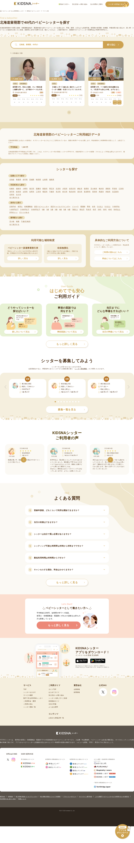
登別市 (94, 192)
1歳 (47, 209)
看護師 (82, 207)
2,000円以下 (24, 209)
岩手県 (25, 180)
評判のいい (13, 212)
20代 (99, 209)
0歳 (43, 209)
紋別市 (18, 192)
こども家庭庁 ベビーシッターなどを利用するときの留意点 (112, 796)
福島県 (51, 180)
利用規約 (10, 796)
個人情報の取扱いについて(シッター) (27, 796)
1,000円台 (116, 207)
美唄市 (108, 189)
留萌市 (86, 189)
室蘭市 (38, 189)
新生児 (82, 209)
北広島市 (115, 192)
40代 (110, 209)
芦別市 (114, 189)
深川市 (79, 192)
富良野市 (87, 192)
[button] (55, 401)
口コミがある (24, 212)
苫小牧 (11, 221)
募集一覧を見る (71, 409)
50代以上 (117, 209)
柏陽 (17, 221)
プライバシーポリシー (69, 796)
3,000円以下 (35, 209)
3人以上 (107, 207)
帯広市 (51, 189)
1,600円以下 (14, 209)
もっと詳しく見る (70, 582)
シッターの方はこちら (118, 4)
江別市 (121, 189)
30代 (105, 209)
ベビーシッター (51, 28)
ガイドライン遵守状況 (85, 796)
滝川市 (58, 192)
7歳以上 (75, 209)
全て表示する (14, 197)
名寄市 (31, 192)
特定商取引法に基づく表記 (8, 799)
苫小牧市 (94, 189)
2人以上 (100, 207)
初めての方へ (64, 4)
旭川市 (31, 189)
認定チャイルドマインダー (60, 207)
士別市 (25, 192)
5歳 (64, 209)
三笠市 (38, 192)
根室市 (45, 192)
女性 (93, 207)
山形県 (45, 180)
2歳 (51, 209)
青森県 (18, 180)
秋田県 (38, 180)
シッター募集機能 (81, 369)
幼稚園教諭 (28, 207)
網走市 (79, 189)
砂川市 (64, 192)
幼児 (94, 209)
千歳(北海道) (25, 221)
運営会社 (2, 796)
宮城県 (31, 180)
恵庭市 (101, 192)
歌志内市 (72, 192)
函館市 (18, 189)
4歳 (60, 209)
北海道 (11, 180)
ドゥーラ (75, 207)
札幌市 (11, 189)
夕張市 (64, 189)
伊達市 (108, 192)
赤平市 (11, 192)
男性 (88, 207)
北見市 (58, 189)
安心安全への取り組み (79, 4)
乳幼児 (88, 209)
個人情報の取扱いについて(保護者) (50, 796)
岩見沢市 (72, 189)
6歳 (69, 209)
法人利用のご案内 (96, 4)
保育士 (20, 207)
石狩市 (11, 195)
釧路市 (45, 189)
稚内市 (101, 189)
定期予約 (12, 207)
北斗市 (18, 195)
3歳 (56, 209)
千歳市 (51, 192)
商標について (22, 799)
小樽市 (25, 189)
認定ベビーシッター (41, 207)
